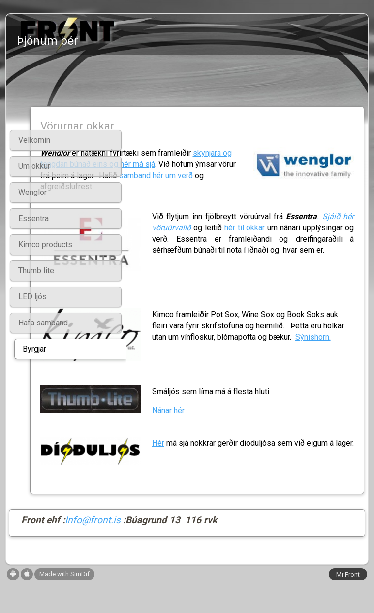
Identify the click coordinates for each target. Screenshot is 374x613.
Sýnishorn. (179, 391)
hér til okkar (237, 248)
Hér (219, 465)
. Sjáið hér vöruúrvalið (283, 237)
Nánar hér (229, 438)
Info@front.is (93, 549)
